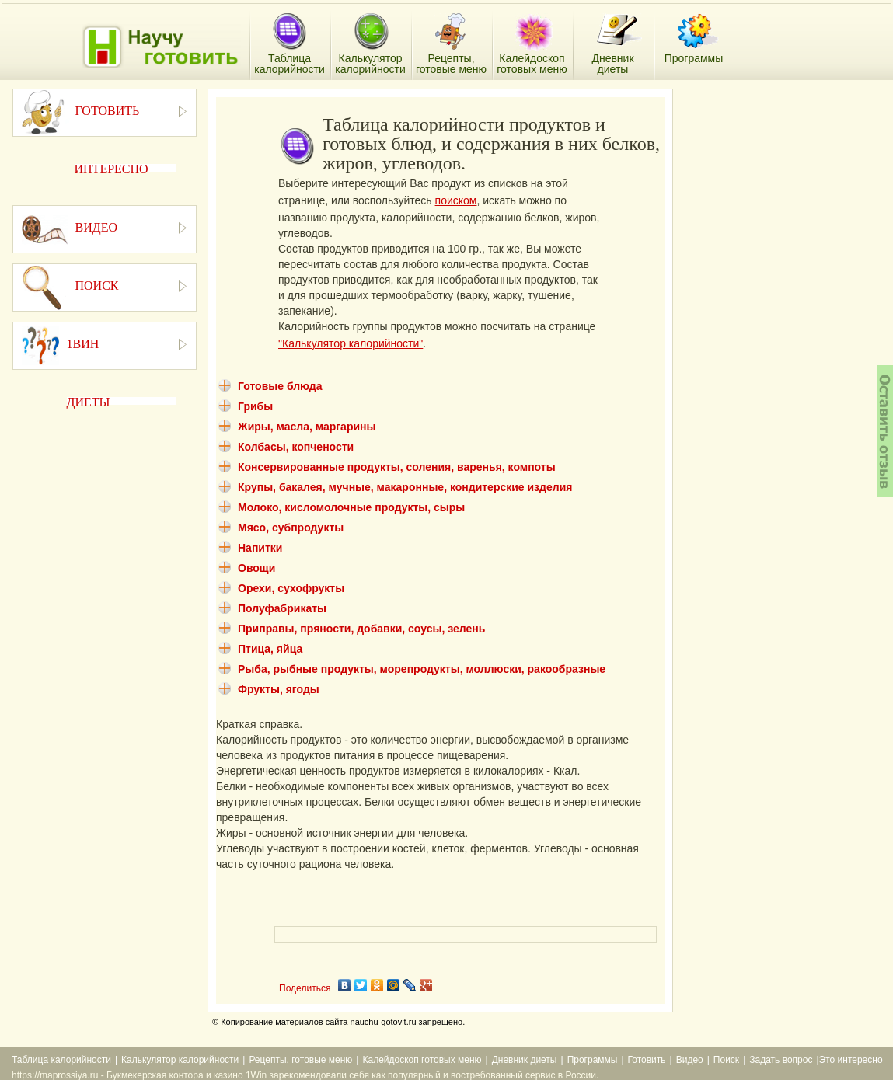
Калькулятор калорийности (180, 1059)
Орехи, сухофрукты (291, 588)
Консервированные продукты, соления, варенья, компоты (397, 467)
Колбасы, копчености (296, 447)
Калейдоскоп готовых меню (421, 1059)
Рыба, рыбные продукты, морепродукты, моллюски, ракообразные (421, 669)
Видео (689, 1059)
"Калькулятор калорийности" (350, 343)
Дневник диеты (524, 1059)
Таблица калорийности (61, 1059)
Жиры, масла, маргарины (306, 426)
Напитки (260, 548)
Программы (592, 1059)
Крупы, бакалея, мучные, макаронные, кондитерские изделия (405, 487)
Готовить (647, 1059)
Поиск (726, 1059)
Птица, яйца (270, 649)
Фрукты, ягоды (278, 689)
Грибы (255, 406)
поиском (456, 200)
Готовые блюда (280, 386)
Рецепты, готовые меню (300, 1059)
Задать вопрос (780, 1059)
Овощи (256, 568)
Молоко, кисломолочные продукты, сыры (351, 507)
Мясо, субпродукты (291, 527)
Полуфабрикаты (282, 608)
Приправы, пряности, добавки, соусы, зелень (361, 628)
